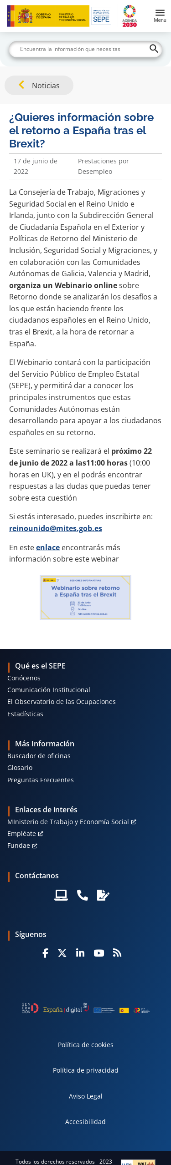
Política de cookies (86, 1044)
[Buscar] (86, 49)
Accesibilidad (85, 1121)
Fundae (18, 845)
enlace (48, 547)
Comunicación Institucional (48, 689)
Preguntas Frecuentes (40, 779)
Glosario (19, 767)
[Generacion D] (85, 1008)
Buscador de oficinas (39, 755)
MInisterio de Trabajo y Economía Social (68, 821)
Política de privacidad (86, 1070)
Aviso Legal (86, 1096)
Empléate (21, 833)
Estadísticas (25, 713)
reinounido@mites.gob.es (55, 528)
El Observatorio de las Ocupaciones (61, 701)
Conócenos (24, 678)
